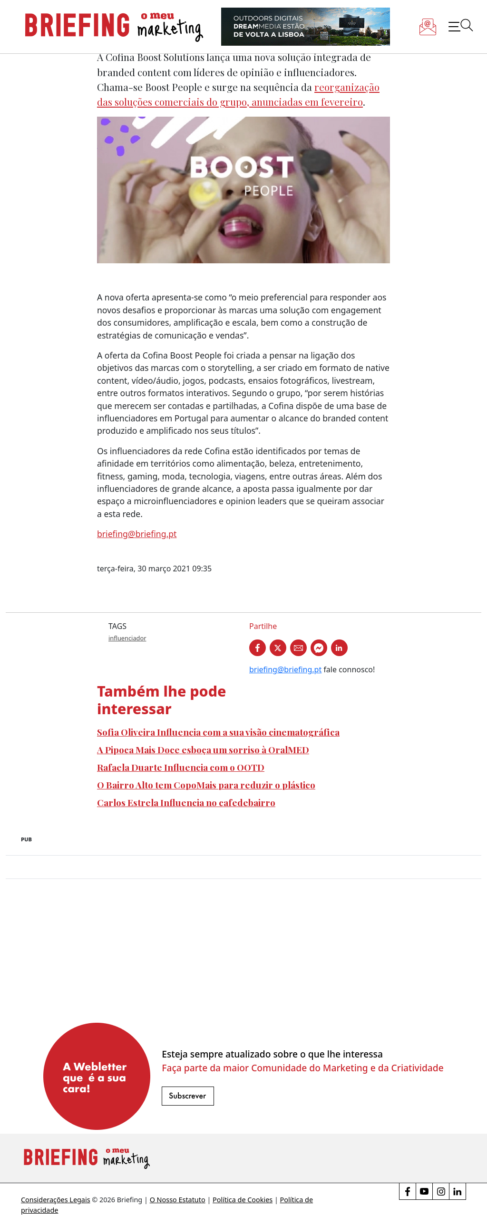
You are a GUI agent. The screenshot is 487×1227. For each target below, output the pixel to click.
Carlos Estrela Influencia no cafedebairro (186, 802)
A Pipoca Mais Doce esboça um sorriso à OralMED (203, 749)
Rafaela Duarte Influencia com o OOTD (180, 767)
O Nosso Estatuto (177, 1199)
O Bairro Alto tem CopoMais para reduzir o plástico (206, 784)
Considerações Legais (55, 1199)
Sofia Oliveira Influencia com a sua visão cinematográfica (218, 732)
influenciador (127, 638)
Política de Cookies (243, 1199)
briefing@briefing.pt (136, 533)
